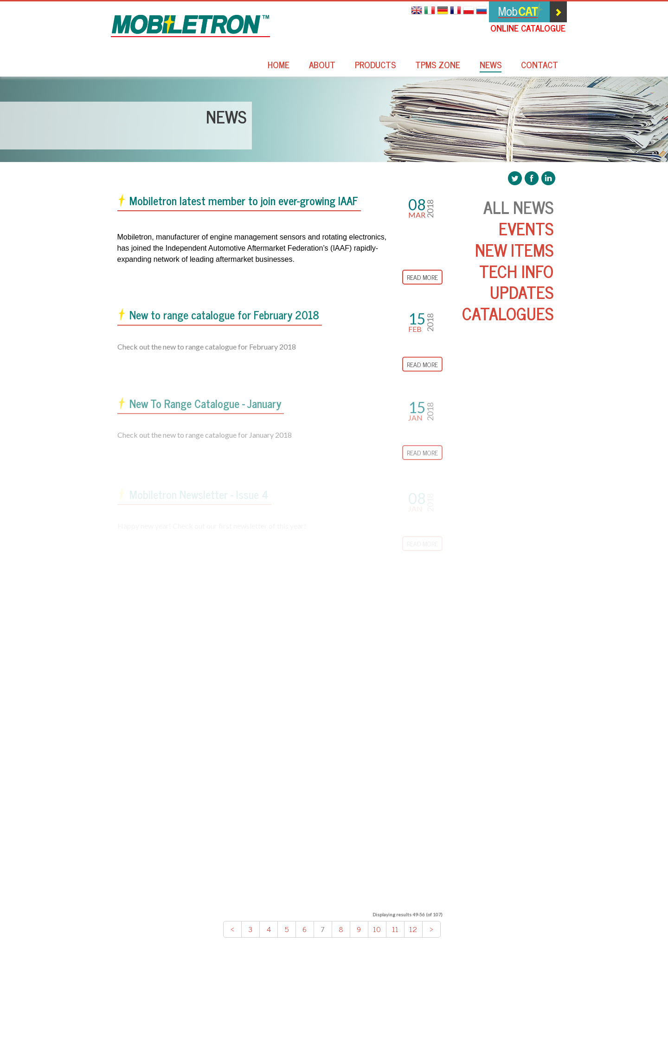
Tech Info (516, 271)
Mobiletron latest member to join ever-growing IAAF (243, 201)
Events (526, 228)
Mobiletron (190, 26)
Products (375, 65)
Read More (422, 277)
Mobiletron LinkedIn (548, 178)
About (322, 65)
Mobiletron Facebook (532, 178)
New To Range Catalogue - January (205, 407)
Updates (521, 291)
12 (413, 929)
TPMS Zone (437, 65)
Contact (539, 65)
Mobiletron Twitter (515, 178)
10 (377, 929)
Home (278, 65)
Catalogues (507, 313)
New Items (514, 249)
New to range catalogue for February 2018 (224, 316)
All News (518, 206)
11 (395, 929)
